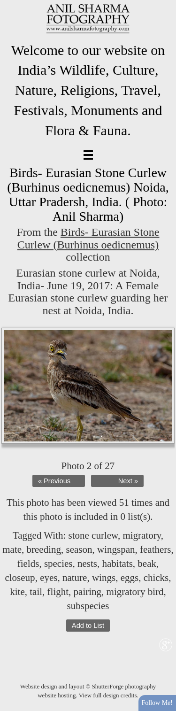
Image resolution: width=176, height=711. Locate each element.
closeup (20, 577)
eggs (130, 577)
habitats (117, 563)
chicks (156, 577)
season (79, 549)
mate (12, 549)
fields (28, 563)
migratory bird (135, 591)
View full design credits (108, 695)
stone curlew (93, 535)
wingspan (116, 549)
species (58, 563)
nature (74, 577)
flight (58, 591)
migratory (141, 535)
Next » (128, 481)
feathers (155, 549)
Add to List (88, 625)
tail (36, 591)
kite (17, 591)
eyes (48, 577)
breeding (44, 549)
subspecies (88, 605)
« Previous (54, 481)
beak (147, 563)
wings (103, 577)
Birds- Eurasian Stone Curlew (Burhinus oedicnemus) (88, 238)
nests (87, 563)
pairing (87, 591)
